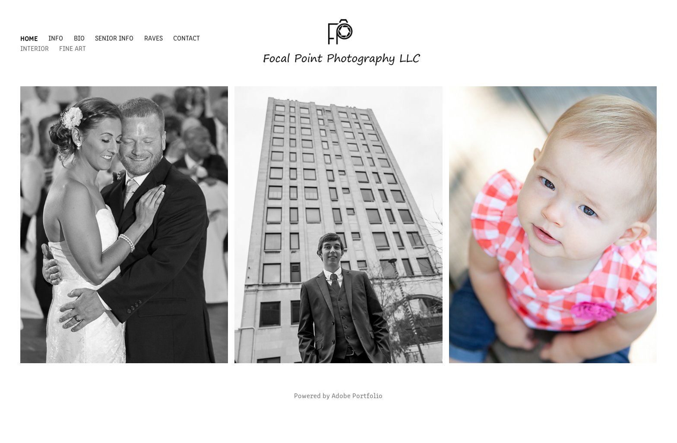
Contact (186, 37)
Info (55, 37)
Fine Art (72, 48)
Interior (34, 48)
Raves (153, 37)
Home (29, 38)
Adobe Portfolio (357, 395)
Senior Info (114, 37)
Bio (79, 37)
